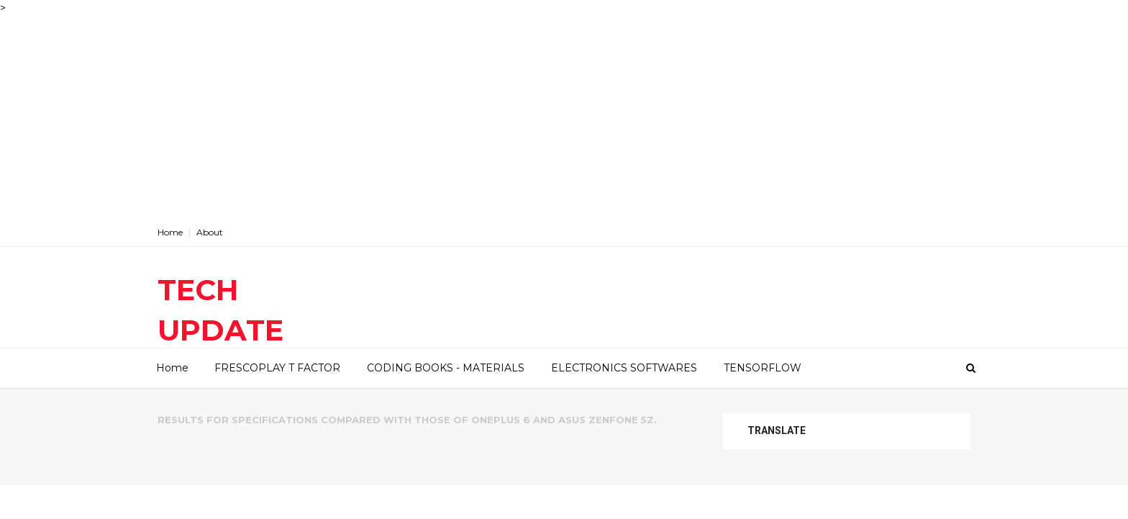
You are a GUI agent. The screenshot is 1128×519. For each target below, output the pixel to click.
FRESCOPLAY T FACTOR (277, 367)
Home (170, 232)
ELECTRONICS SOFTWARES (624, 367)
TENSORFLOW (762, 367)
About (209, 232)
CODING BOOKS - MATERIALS (445, 367)
